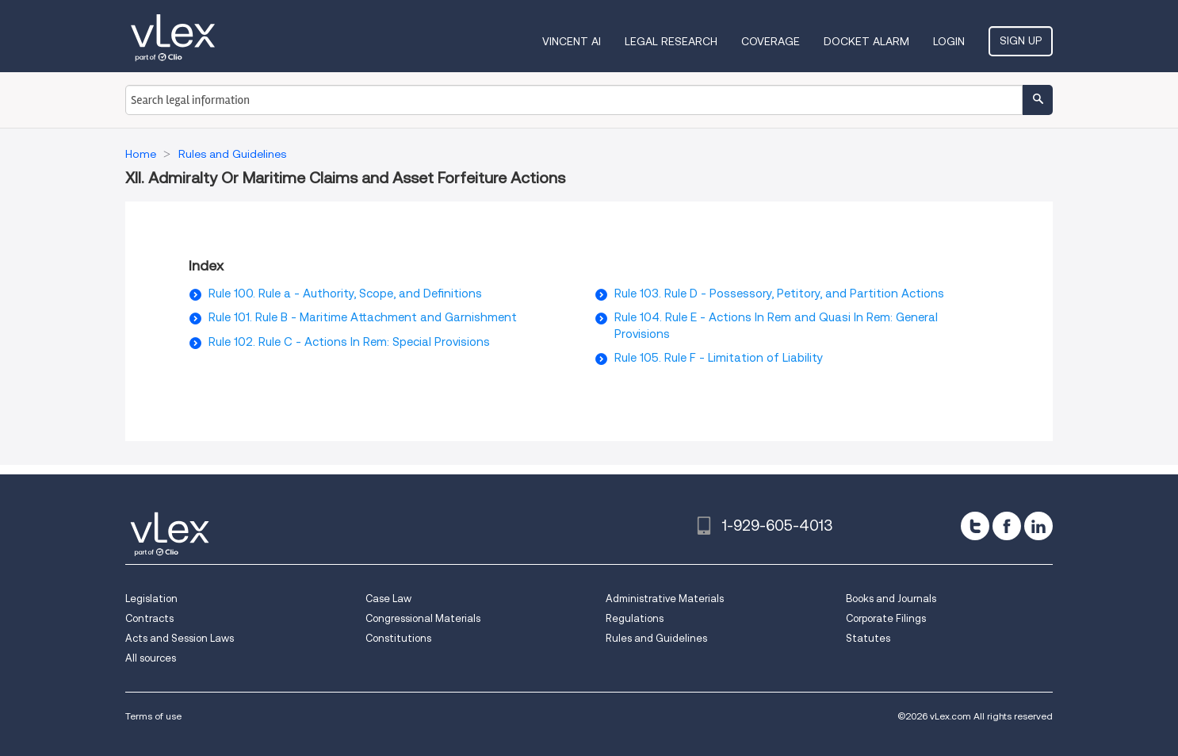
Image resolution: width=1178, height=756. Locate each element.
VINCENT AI (571, 41)
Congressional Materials (422, 618)
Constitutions (398, 638)
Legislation (151, 598)
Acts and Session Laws (179, 638)
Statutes (868, 638)
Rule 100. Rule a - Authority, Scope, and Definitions (345, 293)
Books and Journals (891, 598)
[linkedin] (1038, 526)
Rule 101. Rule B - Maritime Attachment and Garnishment (362, 317)
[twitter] (975, 526)
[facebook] (1007, 526)
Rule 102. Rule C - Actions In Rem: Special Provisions (349, 342)
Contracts (149, 618)
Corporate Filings (886, 618)
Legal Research (671, 41)
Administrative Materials (665, 598)
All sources (150, 658)
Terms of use (153, 716)
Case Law (388, 598)
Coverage (770, 41)
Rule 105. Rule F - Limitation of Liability (718, 357)
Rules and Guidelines (656, 638)
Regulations (635, 618)
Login (949, 41)
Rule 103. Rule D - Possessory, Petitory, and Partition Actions (779, 293)
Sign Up (1021, 40)
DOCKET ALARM (866, 41)
